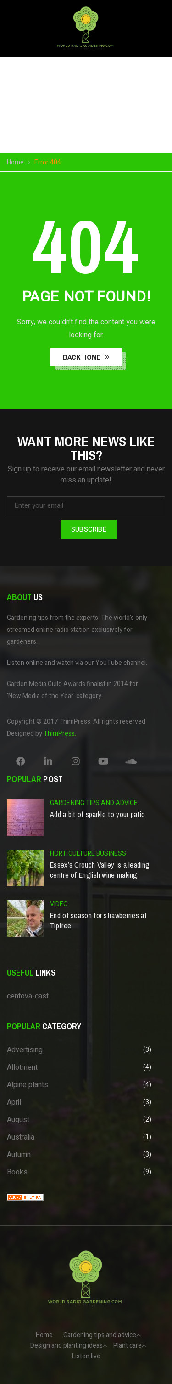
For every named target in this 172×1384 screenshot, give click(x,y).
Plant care (127, 1345)
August (18, 1119)
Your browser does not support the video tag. (86, 110)
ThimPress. (60, 733)
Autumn (19, 1154)
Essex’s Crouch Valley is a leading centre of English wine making (100, 870)
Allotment (22, 1067)
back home (83, 357)
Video (59, 904)
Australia (20, 1137)
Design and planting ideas (66, 1345)
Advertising (25, 1049)
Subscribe (88, 529)
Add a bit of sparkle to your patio (97, 814)
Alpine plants (27, 1084)
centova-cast (28, 996)
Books (17, 1172)
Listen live (86, 1356)
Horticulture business (88, 853)
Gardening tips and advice (94, 803)
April (14, 1102)
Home (15, 162)
